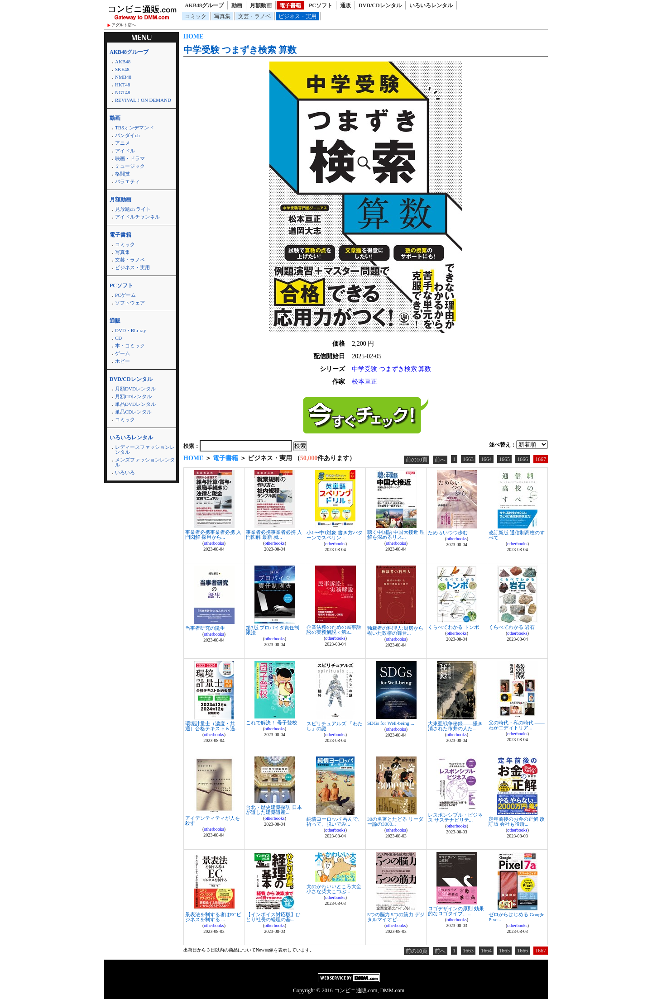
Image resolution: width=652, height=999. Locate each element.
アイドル (125, 150)
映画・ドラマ (130, 158)
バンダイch (127, 135)
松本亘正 (364, 381)
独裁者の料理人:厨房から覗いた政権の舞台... (395, 630)
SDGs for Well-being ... (390, 723)
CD (118, 338)
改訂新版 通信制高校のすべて (517, 535)
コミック (195, 16)
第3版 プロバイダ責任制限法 (272, 630)
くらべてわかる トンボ (453, 627)
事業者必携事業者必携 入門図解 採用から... (213, 534)
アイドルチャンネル (137, 216)
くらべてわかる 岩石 (512, 627)
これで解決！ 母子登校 (271, 722)
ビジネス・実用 (297, 16)
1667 (540, 459)
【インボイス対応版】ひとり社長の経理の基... (273, 917)
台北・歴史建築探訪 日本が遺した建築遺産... (274, 809)
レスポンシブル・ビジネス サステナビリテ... (455, 817)
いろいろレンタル (431, 5)
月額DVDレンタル (135, 388)
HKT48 (122, 84)
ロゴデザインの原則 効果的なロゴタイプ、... (456, 911)
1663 (468, 459)
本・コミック (130, 345)
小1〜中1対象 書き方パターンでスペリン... (335, 535)
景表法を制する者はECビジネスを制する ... (213, 917)
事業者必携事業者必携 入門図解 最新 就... (274, 534)
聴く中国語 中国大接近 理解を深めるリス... (396, 534)
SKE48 (122, 69)
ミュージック (130, 166)
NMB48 (123, 77)
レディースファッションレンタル (145, 449)
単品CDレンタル (133, 411)
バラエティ (127, 181)
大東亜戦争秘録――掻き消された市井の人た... (455, 726)
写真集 (222, 16)
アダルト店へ (123, 25)
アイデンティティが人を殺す (212, 820)
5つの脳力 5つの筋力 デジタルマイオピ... (396, 917)
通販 (345, 5)
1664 (486, 459)
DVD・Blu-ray (130, 330)
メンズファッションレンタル (145, 462)
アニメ (122, 143)
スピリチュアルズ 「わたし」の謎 (335, 726)
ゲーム (122, 353)
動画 (236, 5)
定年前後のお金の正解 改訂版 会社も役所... (517, 821)
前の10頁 (416, 460)
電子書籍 (290, 5)
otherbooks (214, 543)
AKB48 (122, 61)
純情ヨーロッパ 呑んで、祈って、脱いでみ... (335, 821)
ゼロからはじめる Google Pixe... (516, 917)
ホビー (122, 361)
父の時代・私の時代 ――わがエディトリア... (517, 725)
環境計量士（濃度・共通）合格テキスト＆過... (212, 726)
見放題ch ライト (133, 209)
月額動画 (261, 5)
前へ (440, 460)
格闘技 (122, 173)
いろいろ (125, 472)
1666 (522, 459)
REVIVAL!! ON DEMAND (143, 100)
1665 (504, 459)
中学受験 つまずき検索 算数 (240, 50)
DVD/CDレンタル (380, 5)
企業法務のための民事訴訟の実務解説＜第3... (334, 629)
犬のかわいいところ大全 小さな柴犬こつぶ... (334, 889)
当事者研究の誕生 (205, 628)
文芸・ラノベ (254, 16)
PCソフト (320, 5)
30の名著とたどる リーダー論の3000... (395, 821)
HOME (193, 36)
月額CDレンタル (133, 396)
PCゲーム (125, 295)
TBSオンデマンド (134, 127)
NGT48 (122, 92)
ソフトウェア (130, 302)
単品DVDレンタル (135, 404)
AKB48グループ (204, 5)
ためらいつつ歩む (448, 532)
